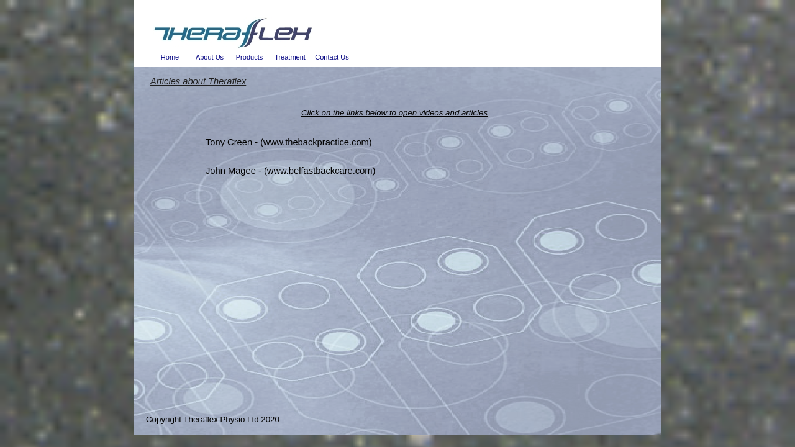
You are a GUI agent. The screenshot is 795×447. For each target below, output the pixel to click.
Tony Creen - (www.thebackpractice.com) (289, 142)
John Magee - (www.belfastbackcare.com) (290, 171)
